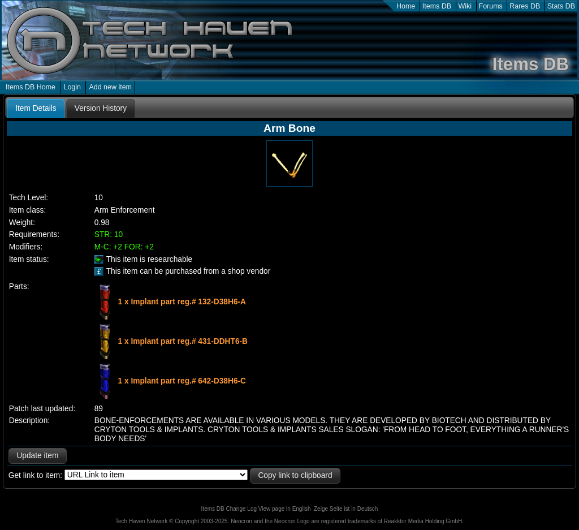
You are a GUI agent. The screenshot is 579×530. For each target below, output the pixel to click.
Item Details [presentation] (35, 108)
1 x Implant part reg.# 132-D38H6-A (182, 301)
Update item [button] (37, 455)
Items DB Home (30, 87)
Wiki (465, 6)
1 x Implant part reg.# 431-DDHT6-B (183, 341)
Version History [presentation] (101, 108)
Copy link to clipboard (295, 475)
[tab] (35, 108)
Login (72, 87)
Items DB (436, 6)
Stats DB (561, 6)
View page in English (284, 509)
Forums (491, 6)
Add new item (110, 87)
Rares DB (524, 6)
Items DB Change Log (229, 509)
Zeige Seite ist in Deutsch (346, 509)
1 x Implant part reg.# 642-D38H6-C (182, 380)
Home (405, 6)
